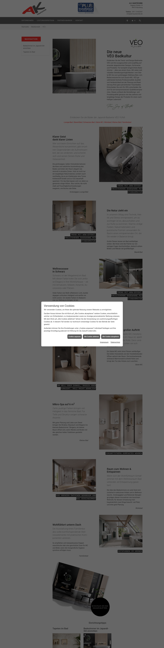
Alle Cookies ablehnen (91, 336)
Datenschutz (115, 342)
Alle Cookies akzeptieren (110, 336)
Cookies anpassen (75, 336)
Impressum (104, 342)
